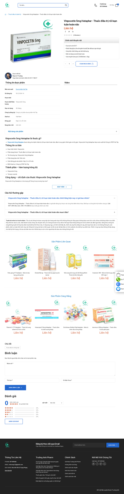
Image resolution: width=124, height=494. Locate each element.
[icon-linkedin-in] (72, 31)
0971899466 (103, 6)
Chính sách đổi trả (70, 473)
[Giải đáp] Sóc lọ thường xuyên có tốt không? (48, 481)
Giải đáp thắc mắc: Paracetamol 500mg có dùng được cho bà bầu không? (47, 466)
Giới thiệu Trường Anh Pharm (73, 461)
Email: (7, 464)
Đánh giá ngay (14, 421)
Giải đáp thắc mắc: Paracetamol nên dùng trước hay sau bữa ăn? (47, 471)
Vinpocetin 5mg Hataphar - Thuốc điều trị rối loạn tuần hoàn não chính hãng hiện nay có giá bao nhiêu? (48, 198)
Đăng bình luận (14, 387)
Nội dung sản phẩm (15, 131)
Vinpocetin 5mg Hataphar (16, 142)
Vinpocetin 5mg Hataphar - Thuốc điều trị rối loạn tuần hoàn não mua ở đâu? (38, 212)
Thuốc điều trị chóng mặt (12, 347)
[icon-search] (66, 5)
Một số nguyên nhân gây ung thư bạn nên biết (48, 478)
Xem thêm (61, 187)
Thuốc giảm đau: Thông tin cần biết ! (46, 475)
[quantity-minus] (65, 64)
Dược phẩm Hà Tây (21, 89)
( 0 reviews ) (76, 35)
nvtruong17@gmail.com (16, 464)
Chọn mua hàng (85, 64)
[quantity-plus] (73, 64)
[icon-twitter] (69, 31)
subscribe (112, 445)
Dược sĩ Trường (17, 76)
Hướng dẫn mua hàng (71, 464)
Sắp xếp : (45, 403)
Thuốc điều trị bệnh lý (14, 14)
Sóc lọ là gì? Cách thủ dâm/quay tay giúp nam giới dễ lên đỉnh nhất (47, 462)
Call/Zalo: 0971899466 (98, 461)
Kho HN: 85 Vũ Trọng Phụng (19, 467)
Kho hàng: (8, 467)
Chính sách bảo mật (70, 476)
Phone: (7, 461)
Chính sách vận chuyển (71, 467)
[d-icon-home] (5, 14)
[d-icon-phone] (96, 5)
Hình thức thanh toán (70, 470)
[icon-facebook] (65, 31)
